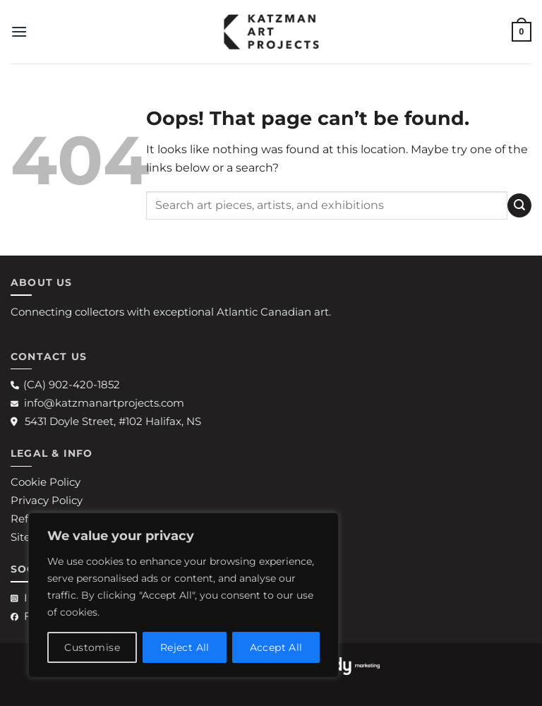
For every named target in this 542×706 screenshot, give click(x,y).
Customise (92, 647)
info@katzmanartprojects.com (97, 402)
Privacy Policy (47, 500)
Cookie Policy (45, 482)
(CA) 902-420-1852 (65, 384)
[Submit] (519, 205)
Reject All (185, 647)
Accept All (276, 647)
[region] (183, 595)
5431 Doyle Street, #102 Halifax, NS (106, 421)
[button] (19, 31)
